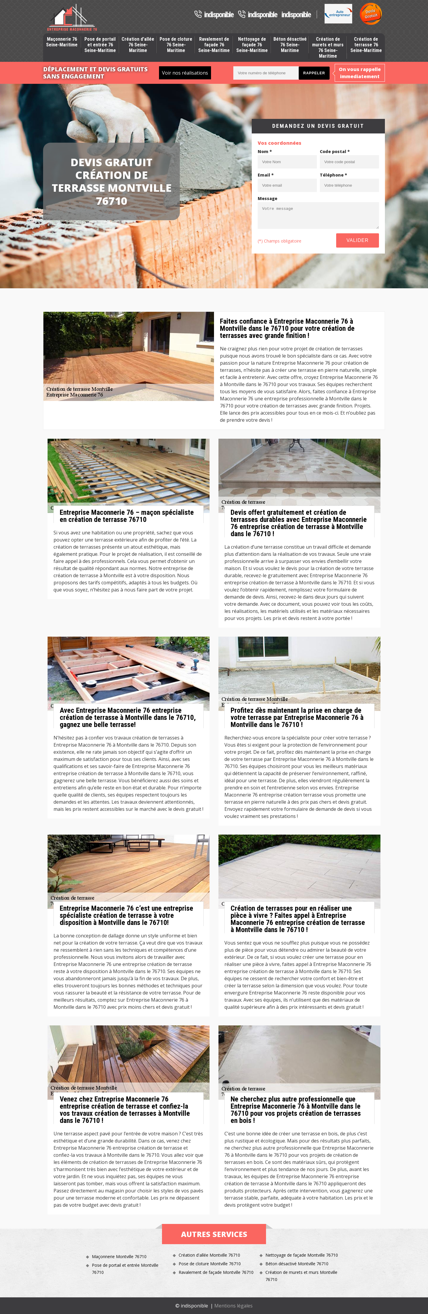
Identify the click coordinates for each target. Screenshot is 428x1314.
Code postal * (335, 151)
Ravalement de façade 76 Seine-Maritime (214, 44)
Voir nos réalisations (185, 73)
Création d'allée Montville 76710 (209, 1255)
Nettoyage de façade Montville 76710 (301, 1255)
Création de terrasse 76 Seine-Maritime (366, 44)
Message (267, 198)
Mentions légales (233, 1305)
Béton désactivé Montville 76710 (296, 1263)
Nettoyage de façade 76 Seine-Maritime (252, 44)
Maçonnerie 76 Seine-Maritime (62, 42)
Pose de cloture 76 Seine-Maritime (176, 44)
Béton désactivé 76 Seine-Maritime (290, 44)
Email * (266, 175)
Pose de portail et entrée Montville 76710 (125, 1268)
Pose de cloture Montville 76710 (210, 1263)
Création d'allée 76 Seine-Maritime (138, 44)
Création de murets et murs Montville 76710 (301, 1275)
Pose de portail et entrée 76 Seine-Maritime (100, 44)
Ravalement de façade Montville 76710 (216, 1272)
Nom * (265, 151)
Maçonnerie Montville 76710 (119, 1256)
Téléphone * (333, 175)
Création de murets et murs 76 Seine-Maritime (328, 47)
